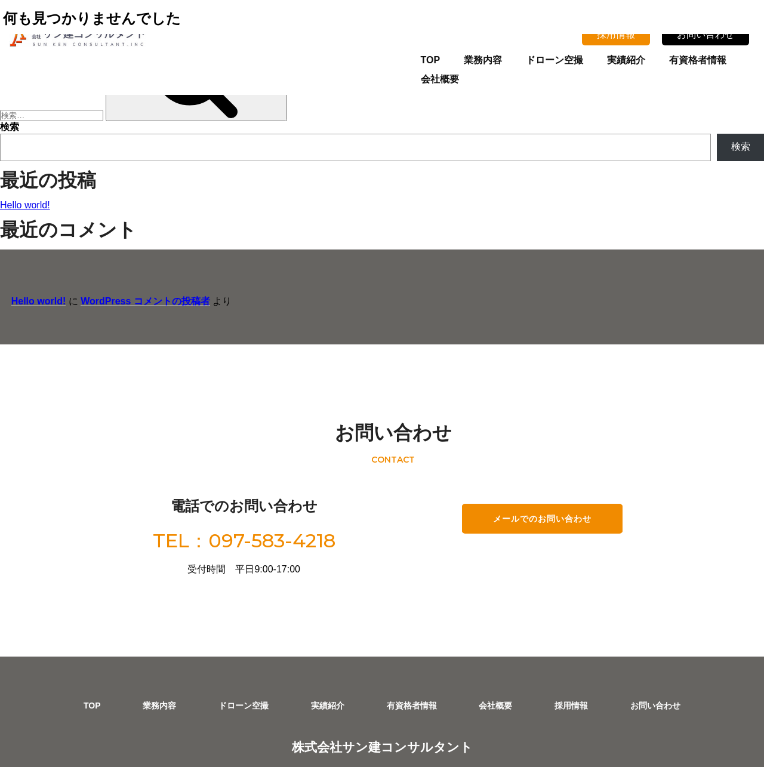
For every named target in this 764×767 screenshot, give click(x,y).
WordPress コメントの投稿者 (134, 287)
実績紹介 (590, 58)
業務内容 (446, 58)
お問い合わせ (708, 31)
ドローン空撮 (518, 58)
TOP (393, 58)
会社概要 (733, 58)
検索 (9, 127)
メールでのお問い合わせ (534, 468)
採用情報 (619, 31)
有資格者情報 (661, 58)
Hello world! (25, 205)
